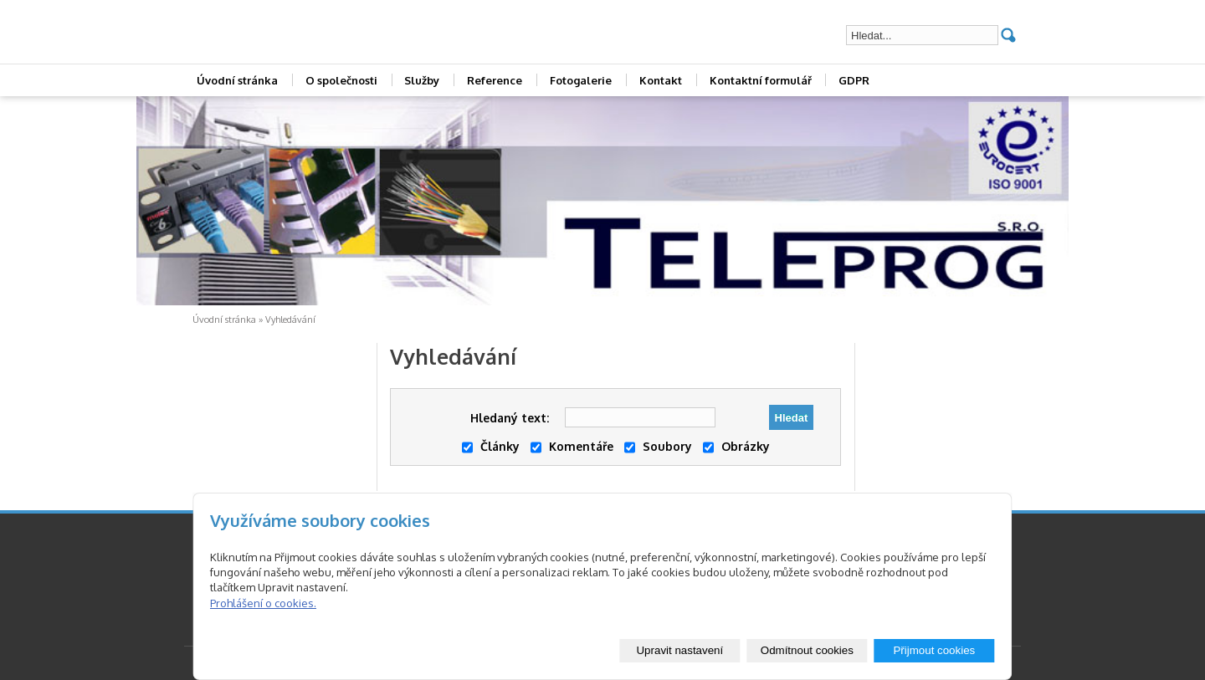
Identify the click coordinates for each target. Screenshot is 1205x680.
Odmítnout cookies (807, 650)
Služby (421, 80)
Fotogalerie (581, 80)
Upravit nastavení (679, 650)
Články (491, 446)
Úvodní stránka (237, 80)
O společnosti (341, 80)
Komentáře (572, 446)
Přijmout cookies (934, 650)
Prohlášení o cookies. (263, 603)
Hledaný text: (509, 418)
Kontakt (660, 80)
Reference (494, 80)
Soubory (658, 446)
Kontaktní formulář (761, 80)
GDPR (853, 80)
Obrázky (736, 446)
